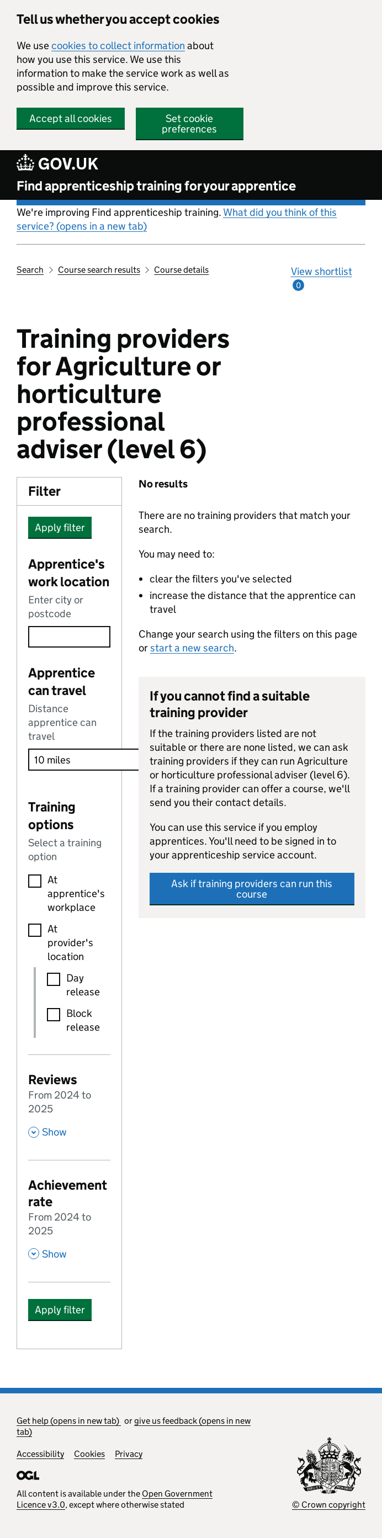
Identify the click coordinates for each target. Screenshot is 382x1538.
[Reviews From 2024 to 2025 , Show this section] (69, 1104)
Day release (81, 985)
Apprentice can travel (61, 681)
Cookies (89, 1454)
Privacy (128, 1454)
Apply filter (60, 527)
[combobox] (69, 637)
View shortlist (321, 278)
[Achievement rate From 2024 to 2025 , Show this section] (69, 1218)
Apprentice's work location (68, 573)
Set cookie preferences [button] (189, 123)
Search (30, 269)
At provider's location (70, 942)
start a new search (192, 647)
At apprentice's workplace (72, 893)
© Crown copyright (328, 1504)
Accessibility (40, 1454)
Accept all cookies (70, 118)
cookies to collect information (118, 45)
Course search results (99, 269)
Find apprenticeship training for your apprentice (156, 186)
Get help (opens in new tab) (69, 1420)
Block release (81, 1020)
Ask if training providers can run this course (251, 888)
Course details (181, 269)
